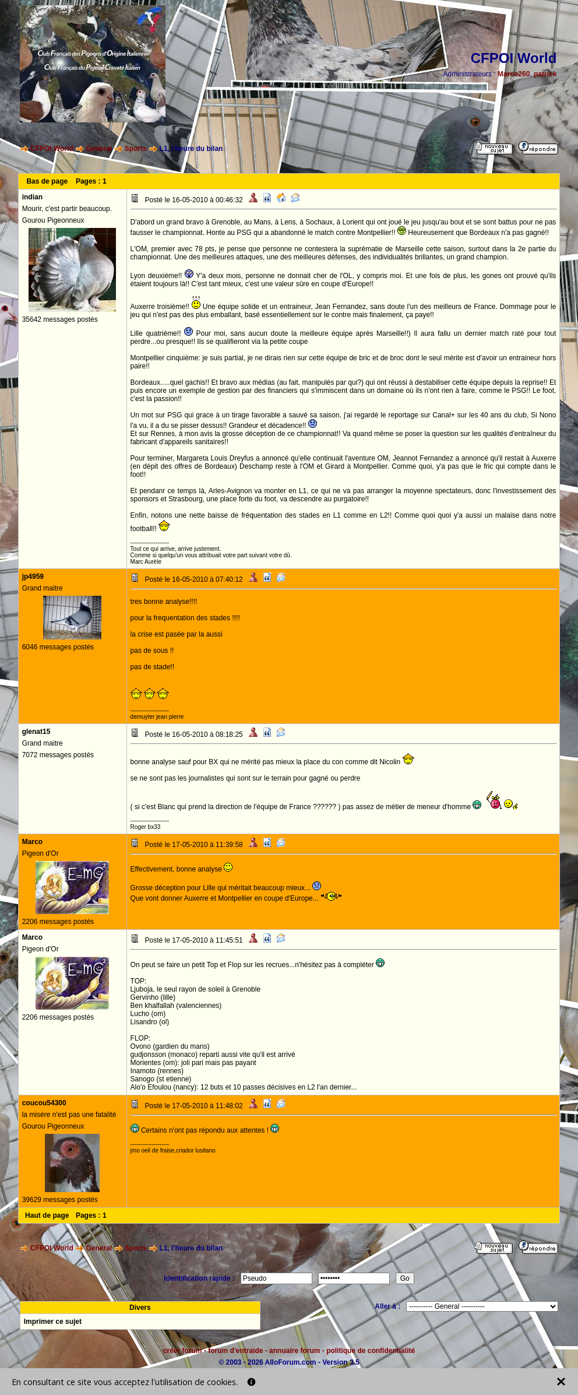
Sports (136, 149)
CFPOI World (51, 149)
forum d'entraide (235, 1351)
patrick (545, 74)
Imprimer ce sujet (53, 1321)
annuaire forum (294, 1351)
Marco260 (514, 74)
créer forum (182, 1351)
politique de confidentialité (370, 1351)
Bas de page (47, 181)
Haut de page (47, 1215)
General (99, 149)
